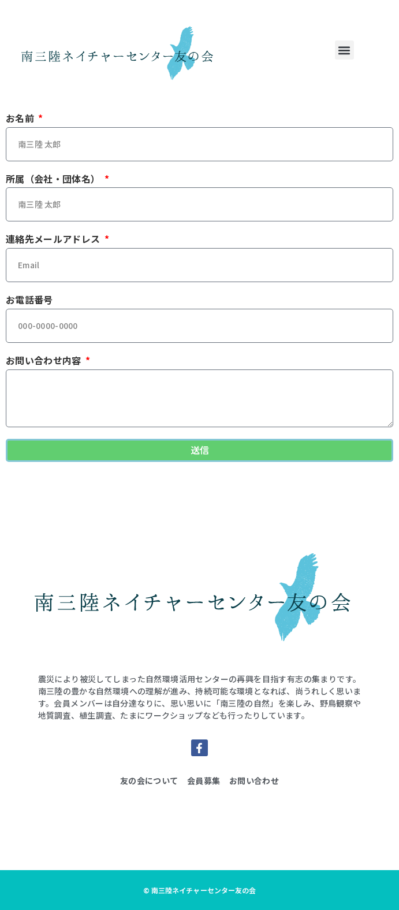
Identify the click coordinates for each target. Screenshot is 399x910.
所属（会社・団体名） (54, 179)
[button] (344, 50)
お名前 (21, 118)
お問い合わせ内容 (45, 360)
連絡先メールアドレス (54, 239)
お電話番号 (29, 300)
